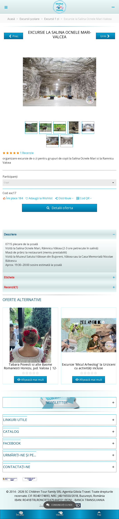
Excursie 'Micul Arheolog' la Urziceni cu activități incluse (88, 366)
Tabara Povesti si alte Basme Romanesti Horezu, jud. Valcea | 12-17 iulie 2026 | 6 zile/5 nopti (30, 368)
